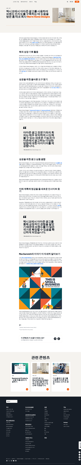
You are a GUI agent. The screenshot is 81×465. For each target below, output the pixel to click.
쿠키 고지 (34, 458)
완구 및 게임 (46, 432)
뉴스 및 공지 (66, 418)
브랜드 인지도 (35, 42)
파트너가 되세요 (66, 426)
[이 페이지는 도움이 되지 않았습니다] (55, 338)
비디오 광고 (8, 430)
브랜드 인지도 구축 (9, 409)
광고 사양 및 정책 (67, 414)
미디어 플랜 (27, 411)
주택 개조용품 (46, 426)
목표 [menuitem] (7, 407)
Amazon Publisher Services (30, 445)
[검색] (67, 1)
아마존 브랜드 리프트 (29, 426)
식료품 (45, 420)
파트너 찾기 (66, 424)
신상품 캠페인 (27, 449)
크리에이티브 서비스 (29, 418)
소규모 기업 (16, 1)
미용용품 (46, 411)
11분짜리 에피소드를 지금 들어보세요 (34, 263)
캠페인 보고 (27, 430)
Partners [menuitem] (66, 422)
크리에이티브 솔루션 (30, 415)
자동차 (45, 409)
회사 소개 (8, 458)
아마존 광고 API (28, 443)
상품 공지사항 (66, 411)
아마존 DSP (27, 439)
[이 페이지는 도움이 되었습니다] (58, 338)
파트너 (31, 1)
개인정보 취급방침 (20, 458)
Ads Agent (27, 451)
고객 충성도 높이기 (9, 416)
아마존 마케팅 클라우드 (29, 441)
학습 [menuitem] (65, 407)
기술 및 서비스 (28, 437)
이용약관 (13, 458)
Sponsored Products (35, 110)
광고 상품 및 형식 (10, 420)
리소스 (65, 413)
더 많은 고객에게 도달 (10, 411)
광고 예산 (24, 71)
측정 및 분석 (28, 424)
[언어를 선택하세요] (11, 401)
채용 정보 (47, 458)
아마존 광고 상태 (41, 458)
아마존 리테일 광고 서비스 (30, 447)
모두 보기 (8, 435)
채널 (45, 437)
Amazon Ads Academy (68, 409)
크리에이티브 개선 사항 (29, 416)
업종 (45, 407)
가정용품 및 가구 (47, 424)
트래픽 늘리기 (8, 413)
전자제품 (46, 413)
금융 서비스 (46, 418)
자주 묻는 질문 (66, 416)
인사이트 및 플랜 (29, 407)
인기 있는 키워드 (55, 87)
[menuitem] (11, 429)
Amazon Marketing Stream (30, 428)
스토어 (58, 205)
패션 (45, 416)
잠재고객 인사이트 (28, 409)
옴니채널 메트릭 (28, 432)
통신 (45, 430)
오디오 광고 (8, 432)
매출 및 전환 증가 (9, 414)
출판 (45, 428)
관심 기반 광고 (27, 458)
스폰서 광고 (8, 422)
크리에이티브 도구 (28, 420)
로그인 (71, 1)
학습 (35, 1)
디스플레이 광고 (9, 428)
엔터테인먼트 (46, 414)
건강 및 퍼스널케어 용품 (48, 422)
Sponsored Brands (46, 110)
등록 (77, 1)
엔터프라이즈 (24, 1)
